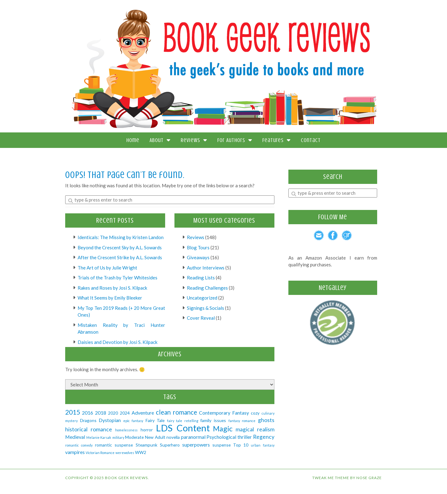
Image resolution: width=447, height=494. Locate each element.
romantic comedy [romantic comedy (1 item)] (79, 445)
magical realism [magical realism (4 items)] (255, 429)
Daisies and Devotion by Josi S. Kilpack (117, 342)
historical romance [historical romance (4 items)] (88, 429)
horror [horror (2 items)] (147, 429)
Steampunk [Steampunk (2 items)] (146, 444)
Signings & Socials (205, 308)
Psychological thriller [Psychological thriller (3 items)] (229, 437)
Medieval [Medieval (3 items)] (75, 437)
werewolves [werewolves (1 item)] (124, 453)
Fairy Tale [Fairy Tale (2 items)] (155, 420)
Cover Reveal (201, 318)
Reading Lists (201, 277)
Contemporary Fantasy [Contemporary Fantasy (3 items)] (224, 413)
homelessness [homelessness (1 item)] (126, 430)
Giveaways (198, 257)
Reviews (194, 140)
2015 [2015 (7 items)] (72, 412)
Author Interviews (205, 267)
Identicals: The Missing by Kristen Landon (121, 237)
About (160, 140)
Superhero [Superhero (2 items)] (170, 444)
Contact (311, 140)
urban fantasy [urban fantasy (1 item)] (262, 445)
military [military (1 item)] (118, 437)
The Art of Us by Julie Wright (107, 267)
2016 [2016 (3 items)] (87, 413)
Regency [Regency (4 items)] (263, 437)
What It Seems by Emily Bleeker (110, 297)
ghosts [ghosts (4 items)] (266, 420)
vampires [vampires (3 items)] (75, 452)
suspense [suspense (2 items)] (221, 444)
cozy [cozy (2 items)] (255, 413)
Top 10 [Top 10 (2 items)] (240, 444)
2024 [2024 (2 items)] (125, 413)
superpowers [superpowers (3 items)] (196, 444)
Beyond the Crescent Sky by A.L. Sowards (120, 247)
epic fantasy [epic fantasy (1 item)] (133, 421)
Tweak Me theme (330, 477)
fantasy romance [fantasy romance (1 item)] (242, 421)
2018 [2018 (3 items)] (100, 413)
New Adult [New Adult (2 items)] (155, 437)
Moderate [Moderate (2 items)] (134, 437)
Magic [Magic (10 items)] (223, 428)
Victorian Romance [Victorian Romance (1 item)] (100, 453)
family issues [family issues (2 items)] (213, 420)
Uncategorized (202, 297)
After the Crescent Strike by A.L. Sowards (120, 257)
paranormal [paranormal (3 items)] (193, 437)
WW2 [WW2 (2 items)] (140, 452)
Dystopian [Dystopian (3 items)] (110, 420)
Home (132, 140)
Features (276, 140)
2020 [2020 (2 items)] (113, 413)
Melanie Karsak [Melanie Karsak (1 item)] (98, 437)
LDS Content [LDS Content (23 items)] (183, 427)
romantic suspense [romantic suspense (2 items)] (114, 444)
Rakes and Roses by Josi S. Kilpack (112, 288)
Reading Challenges (207, 288)
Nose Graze (369, 477)
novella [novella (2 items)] (173, 437)
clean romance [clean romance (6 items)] (176, 412)
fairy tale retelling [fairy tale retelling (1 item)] (182, 421)
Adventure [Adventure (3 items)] (143, 413)
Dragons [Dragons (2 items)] (88, 420)
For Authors (234, 140)
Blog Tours (198, 247)
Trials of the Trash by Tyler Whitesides (117, 277)
